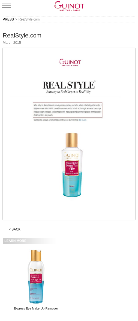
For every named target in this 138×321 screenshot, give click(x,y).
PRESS (8, 19)
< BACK (14, 229)
